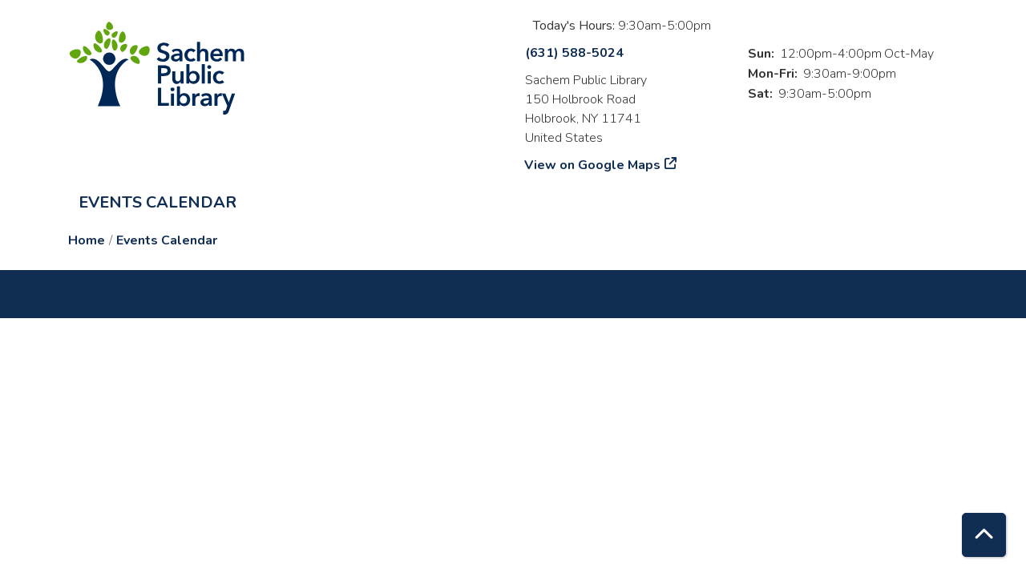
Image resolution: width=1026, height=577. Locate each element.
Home (86, 240)
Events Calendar (157, 202)
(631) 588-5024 (574, 53)
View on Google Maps (592, 165)
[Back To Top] (984, 535)
